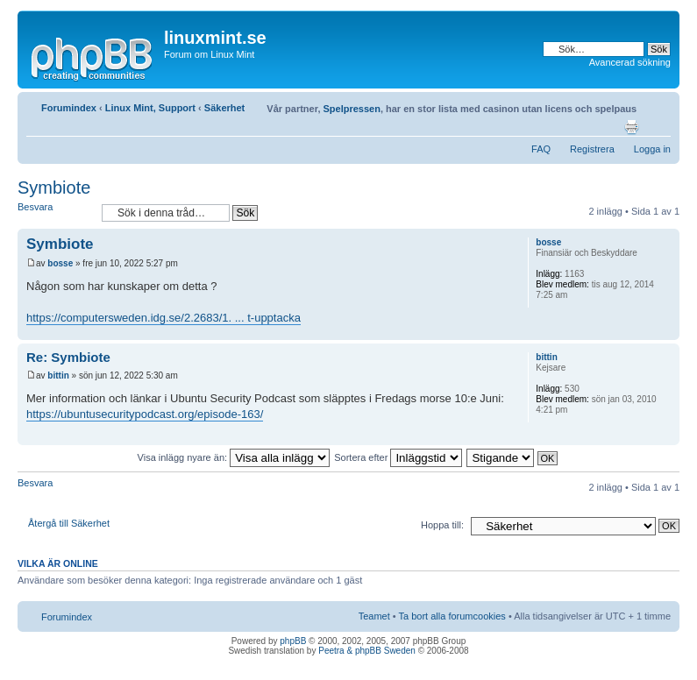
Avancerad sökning (630, 62)
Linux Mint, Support (150, 108)
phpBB (293, 641)
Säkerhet (224, 108)
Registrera (592, 149)
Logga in (652, 149)
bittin (57, 375)
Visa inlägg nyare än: (234, 457)
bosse (60, 263)
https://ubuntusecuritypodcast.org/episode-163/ (144, 414)
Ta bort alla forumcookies (452, 616)
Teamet (374, 616)
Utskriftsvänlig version (631, 127)
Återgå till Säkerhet (69, 523)
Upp (666, 331)
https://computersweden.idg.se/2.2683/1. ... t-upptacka (163, 317)
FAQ (541, 149)
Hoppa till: (442, 525)
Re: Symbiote (68, 357)
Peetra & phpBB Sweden (367, 650)
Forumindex (68, 108)
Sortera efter (398, 457)
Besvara (55, 212)
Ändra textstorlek (658, 127)
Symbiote (54, 187)
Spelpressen (352, 108)
